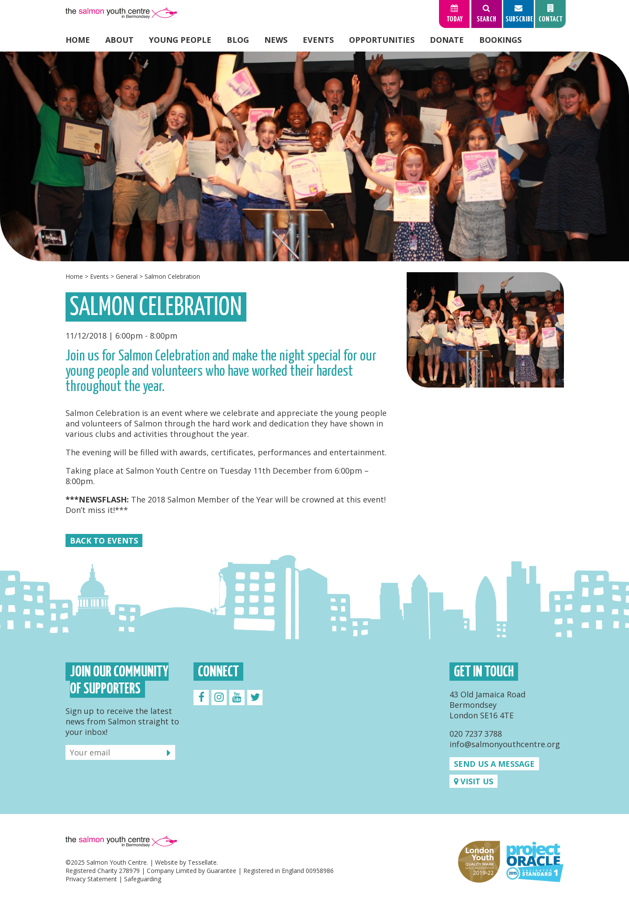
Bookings (500, 40)
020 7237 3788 (475, 733)
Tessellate (202, 862)
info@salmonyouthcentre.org (504, 744)
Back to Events (104, 540)
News (275, 40)
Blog (238, 40)
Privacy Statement (91, 879)
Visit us (473, 781)
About (119, 40)
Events (318, 40)
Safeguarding (142, 879)
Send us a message (494, 764)
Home (78, 40)
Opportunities (382, 40)
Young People (180, 40)
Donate (447, 40)
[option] (314, 156)
